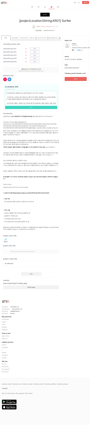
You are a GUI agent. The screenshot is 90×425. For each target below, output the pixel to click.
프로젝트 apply (31, 287)
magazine (5, 329)
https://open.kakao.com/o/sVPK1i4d (25, 193)
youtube (4, 357)
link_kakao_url (15, 307)
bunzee (4, 345)
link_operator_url (17, 309)
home (3, 324)
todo (31, 38)
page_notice (5, 336)
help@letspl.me (15, 311)
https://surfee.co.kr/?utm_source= (14, 187)
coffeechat (5, 319)
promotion (42, 38)
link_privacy (5, 366)
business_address (50, 384)
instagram (5, 347)
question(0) (24, 38)
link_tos (4, 364)
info (6, 38)
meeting (4, 327)
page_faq (4, 338)
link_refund (5, 371)
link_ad (12, 313)
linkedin (4, 352)
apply (34, 48)
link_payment (6, 369)
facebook (5, 355)
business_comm (39, 384)
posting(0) (15, 38)
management (53, 38)
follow (75, 79)
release (4, 322)
